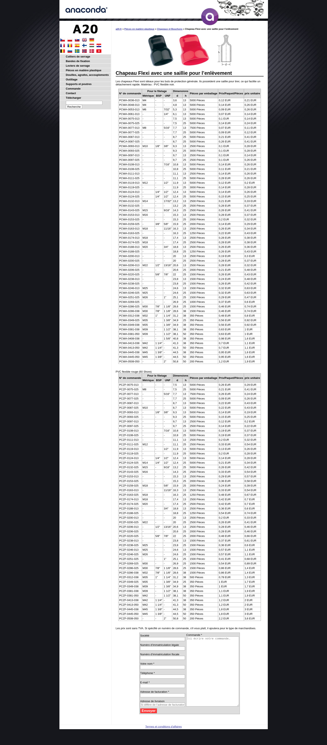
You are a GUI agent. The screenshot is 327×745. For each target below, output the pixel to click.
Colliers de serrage (78, 56)
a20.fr (119, 29)
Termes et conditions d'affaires (163, 740)
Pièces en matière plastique (139, 29)
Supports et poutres (79, 84)
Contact (71, 93)
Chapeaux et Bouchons (169, 29)
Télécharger (73, 97)
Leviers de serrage (78, 65)
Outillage (72, 79)
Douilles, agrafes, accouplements (87, 74)
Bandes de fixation (78, 61)
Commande (73, 88)
